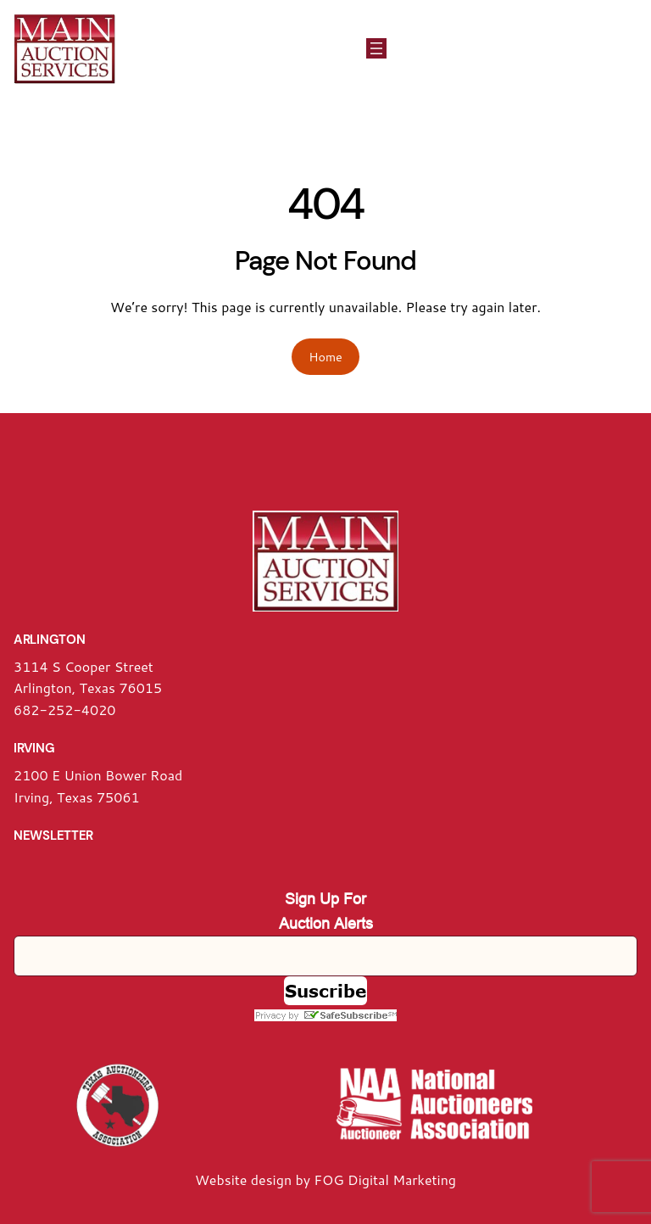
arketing (430, 1179)
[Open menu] (376, 48)
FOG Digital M (359, 1179)
